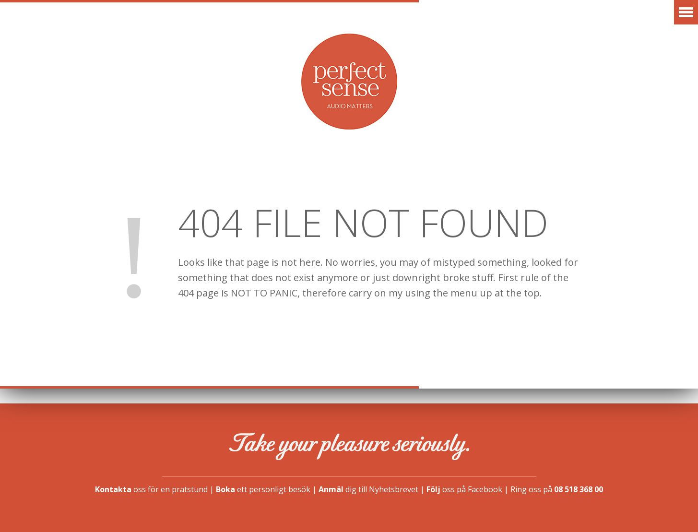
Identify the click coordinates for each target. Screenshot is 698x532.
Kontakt (626, 170)
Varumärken (154, 170)
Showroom (461, 170)
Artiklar (324, 170)
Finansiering (546, 170)
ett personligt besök (263, 489)
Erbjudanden (244, 170)
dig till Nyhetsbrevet (368, 489)
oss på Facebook (464, 489)
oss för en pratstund (151, 489)
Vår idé (390, 170)
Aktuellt (73, 170)
